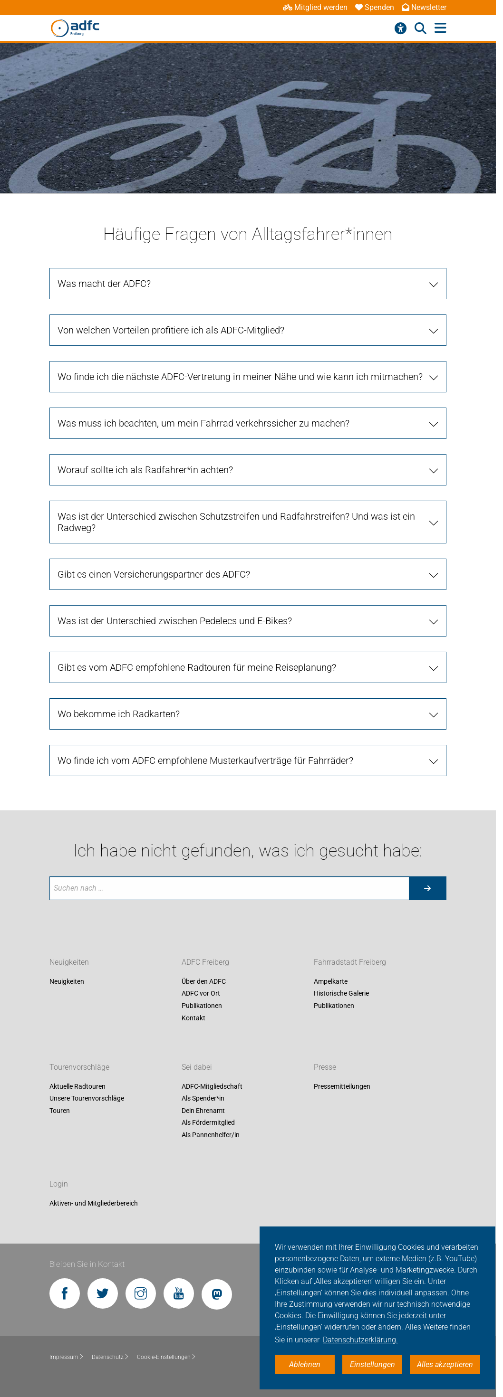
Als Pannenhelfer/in (211, 1135)
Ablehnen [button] (304, 1364)
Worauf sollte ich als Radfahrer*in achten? (145, 469)
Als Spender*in (203, 1098)
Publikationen (202, 1005)
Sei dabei (197, 1067)
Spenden (374, 7)
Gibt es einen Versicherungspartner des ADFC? (154, 574)
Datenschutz (110, 1357)
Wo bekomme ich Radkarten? (119, 714)
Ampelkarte (331, 981)
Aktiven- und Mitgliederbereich (93, 1203)
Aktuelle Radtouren (77, 1086)
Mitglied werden (315, 7)
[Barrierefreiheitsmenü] (400, 28)
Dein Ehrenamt (203, 1110)
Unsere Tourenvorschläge (86, 1098)
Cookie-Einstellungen (166, 1357)
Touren (59, 1110)
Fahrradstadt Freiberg (350, 962)
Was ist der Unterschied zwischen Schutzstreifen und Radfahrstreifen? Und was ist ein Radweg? (236, 522)
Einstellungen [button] (372, 1364)
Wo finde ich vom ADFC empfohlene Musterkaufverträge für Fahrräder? (205, 760)
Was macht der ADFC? (104, 283)
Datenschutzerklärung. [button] (360, 1339)
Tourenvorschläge (79, 1067)
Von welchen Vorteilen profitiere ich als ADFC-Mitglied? (171, 330)
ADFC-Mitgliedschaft (212, 1086)
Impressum (66, 1357)
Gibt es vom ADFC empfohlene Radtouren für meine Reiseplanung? (197, 667)
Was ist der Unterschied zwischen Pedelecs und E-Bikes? (175, 621)
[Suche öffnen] (420, 28)
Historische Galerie (341, 994)
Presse (325, 1067)
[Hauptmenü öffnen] (440, 28)
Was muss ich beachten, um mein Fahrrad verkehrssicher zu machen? (203, 423)
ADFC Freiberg (205, 962)
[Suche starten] (427, 888)
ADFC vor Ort (201, 994)
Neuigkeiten (69, 962)
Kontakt (193, 1018)
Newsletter (424, 7)
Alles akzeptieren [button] (445, 1364)
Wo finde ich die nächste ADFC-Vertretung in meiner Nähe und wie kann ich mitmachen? (240, 376)
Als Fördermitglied (208, 1123)
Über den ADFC (204, 981)
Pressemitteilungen (342, 1086)
